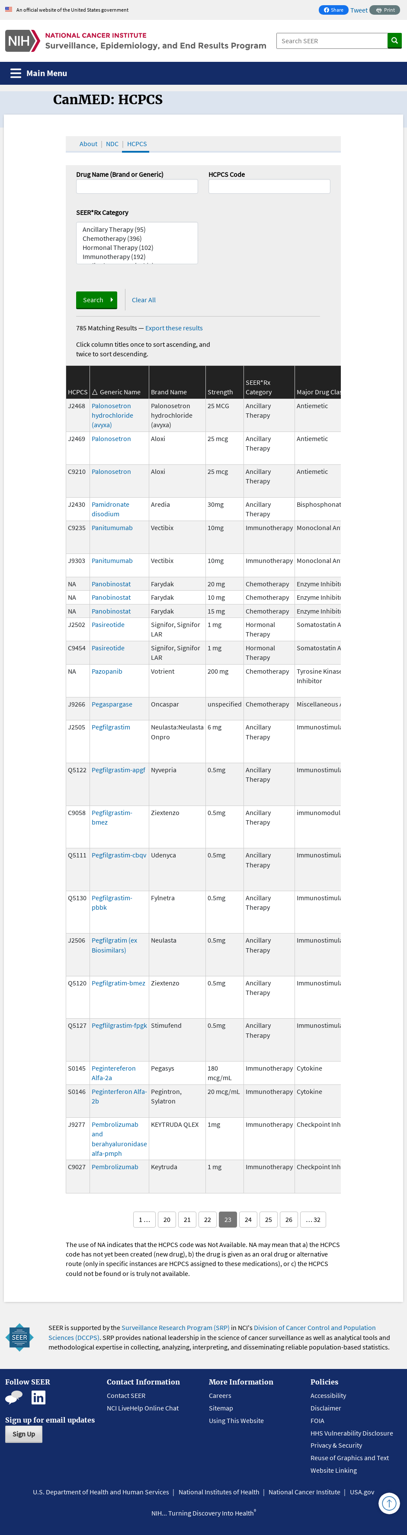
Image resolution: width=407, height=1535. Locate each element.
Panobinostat (111, 583)
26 (288, 1219)
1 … (144, 1219)
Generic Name (120, 391)
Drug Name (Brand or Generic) (119, 174)
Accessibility (328, 1395)
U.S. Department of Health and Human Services (101, 1491)
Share (336, 10)
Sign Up (24, 1433)
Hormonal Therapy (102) (137, 247)
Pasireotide (108, 624)
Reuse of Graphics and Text (350, 1457)
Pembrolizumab (115, 1166)
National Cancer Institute (304, 1491)
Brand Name (169, 391)
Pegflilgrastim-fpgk (119, 1025)
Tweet (359, 10)
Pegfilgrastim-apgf (118, 769)
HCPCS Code (226, 174)
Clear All (144, 299)
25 (268, 1219)
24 (248, 1219)
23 (227, 1219)
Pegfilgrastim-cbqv (119, 855)
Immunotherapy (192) (137, 256)
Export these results (174, 327)
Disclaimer (326, 1408)
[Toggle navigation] (38, 73)
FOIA (317, 1420)
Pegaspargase (112, 704)
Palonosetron (111, 438)
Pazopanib (107, 671)
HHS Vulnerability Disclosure (352, 1433)
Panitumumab (112, 527)
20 (166, 1219)
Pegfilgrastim (111, 727)
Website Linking (334, 1470)
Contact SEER (126, 1395)
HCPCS (137, 143)
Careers (220, 1395)
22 (207, 1219)
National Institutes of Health (219, 1491)
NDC (112, 143)
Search (93, 299)
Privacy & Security (336, 1445)
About (88, 143)
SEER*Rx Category (102, 212)
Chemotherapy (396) (137, 238)
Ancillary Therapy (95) (137, 229)
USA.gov (362, 1491)
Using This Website (236, 1420)
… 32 (313, 1219)
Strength (220, 391)
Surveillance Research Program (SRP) (176, 1327)
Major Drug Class (321, 391)
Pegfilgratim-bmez (118, 983)
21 (187, 1219)
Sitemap (221, 1408)
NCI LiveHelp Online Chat (143, 1408)
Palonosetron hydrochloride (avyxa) (112, 415)
